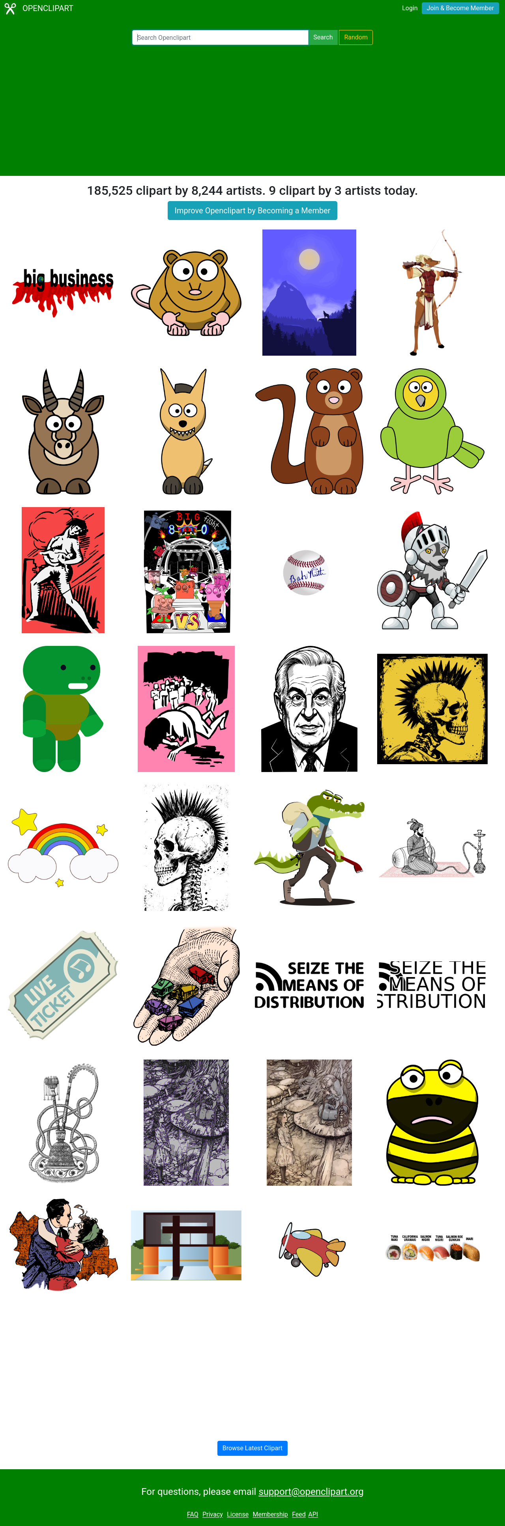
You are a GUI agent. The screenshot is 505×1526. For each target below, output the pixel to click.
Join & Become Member (460, 8)
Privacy (212, 1515)
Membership (270, 1515)
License (238, 1515)
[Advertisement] (252, 110)
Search (323, 37)
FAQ (192, 1515)
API (313, 1515)
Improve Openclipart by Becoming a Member (252, 210)
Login (409, 8)
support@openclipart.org (310, 1491)
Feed (299, 1515)
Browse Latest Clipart (253, 1448)
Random (356, 37)
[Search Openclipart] (220, 37)
